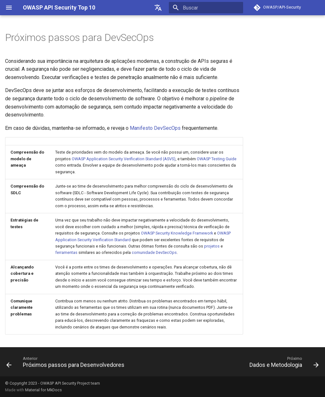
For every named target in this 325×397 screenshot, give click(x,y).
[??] (158, 7)
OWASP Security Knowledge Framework (177, 233)
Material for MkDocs (43, 389)
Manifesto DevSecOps (155, 128)
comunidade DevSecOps (154, 252)
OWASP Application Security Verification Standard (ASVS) (124, 158)
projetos (212, 246)
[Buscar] (206, 7)
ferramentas (66, 252)
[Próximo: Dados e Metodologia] (283, 361)
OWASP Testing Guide (216, 158)
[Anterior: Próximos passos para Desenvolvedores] (66, 361)
